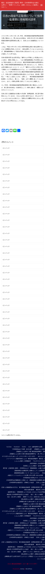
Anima (22, 569)
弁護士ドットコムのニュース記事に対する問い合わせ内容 (25, 475)
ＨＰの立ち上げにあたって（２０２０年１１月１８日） (19, 456)
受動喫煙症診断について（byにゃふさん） (27, 473)
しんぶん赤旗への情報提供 (22, 461)
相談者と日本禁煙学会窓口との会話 (17, 494)
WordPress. (29, 569)
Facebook (16, 447)
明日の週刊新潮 (29, 489)
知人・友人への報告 (37, 494)
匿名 (11, 148)
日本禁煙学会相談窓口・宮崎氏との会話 (21, 482)
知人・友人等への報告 (14, 497)
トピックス (22, 11)
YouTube (8, 447)
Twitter (24, 447)
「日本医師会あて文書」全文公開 (21, 449)
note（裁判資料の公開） (35, 447)
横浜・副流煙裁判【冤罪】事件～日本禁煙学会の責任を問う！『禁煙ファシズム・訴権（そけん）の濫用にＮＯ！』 (20, 5)
